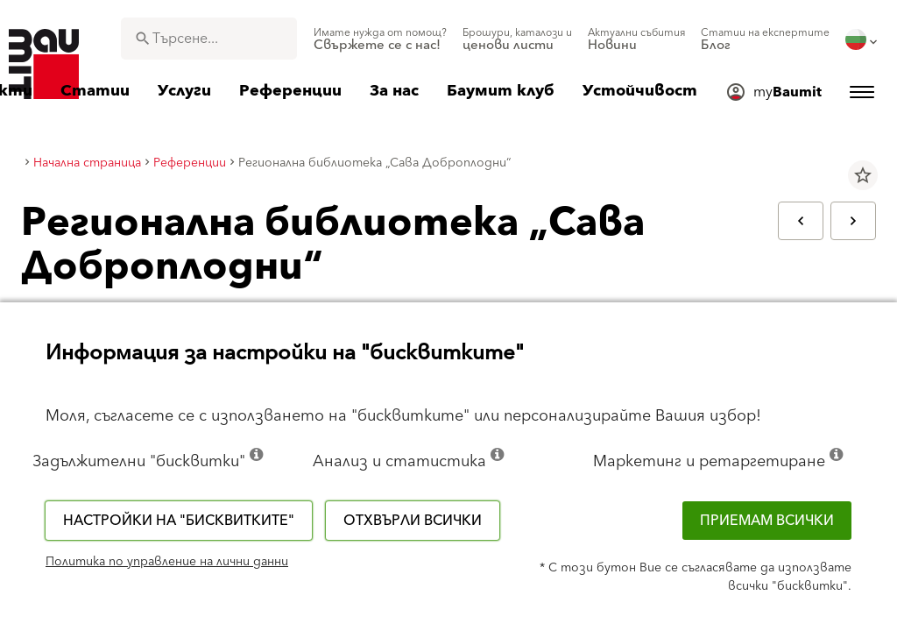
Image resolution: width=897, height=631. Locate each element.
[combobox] (209, 39)
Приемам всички (767, 520)
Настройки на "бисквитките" (178, 520)
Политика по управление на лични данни (167, 561)
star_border (862, 175)
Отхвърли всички (412, 520)
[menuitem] (380, 39)
